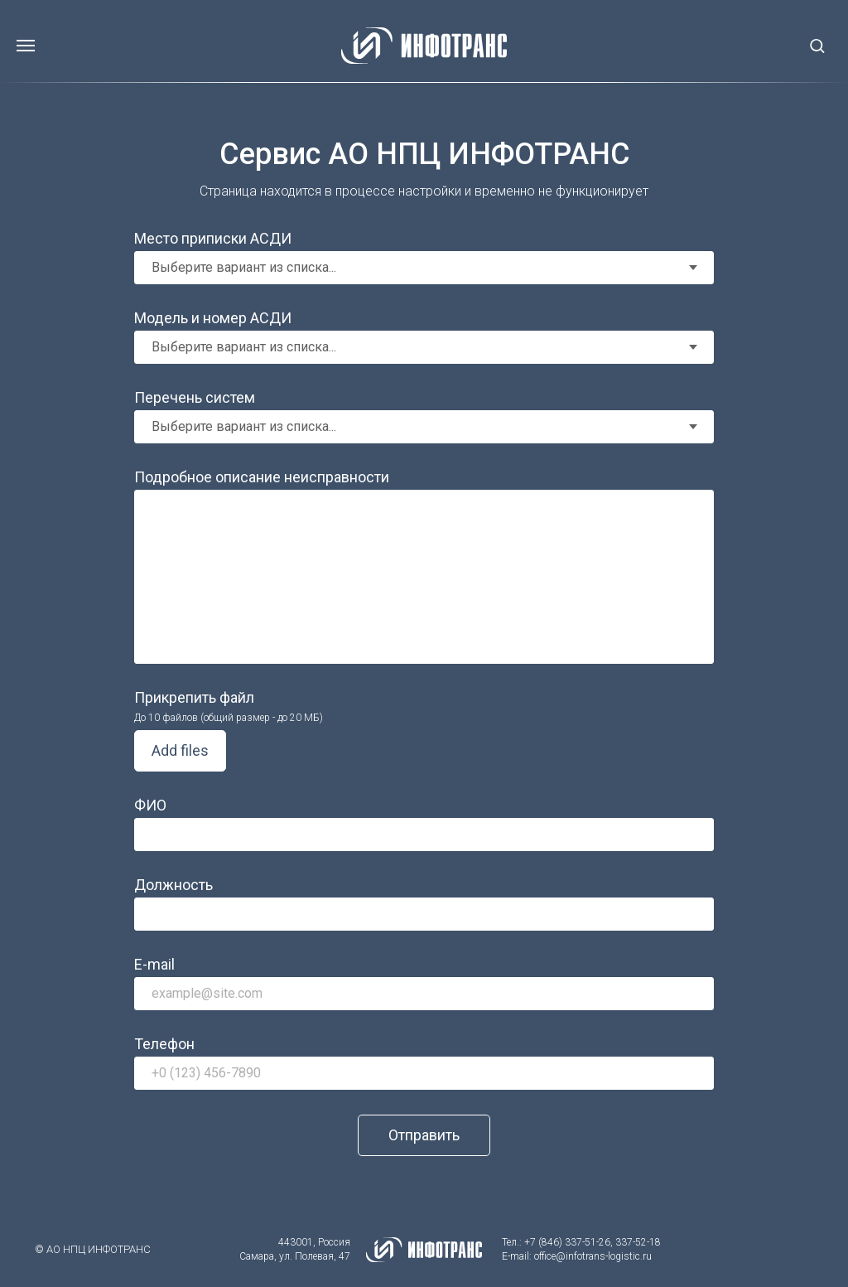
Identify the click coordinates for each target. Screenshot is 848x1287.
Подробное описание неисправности (261, 477)
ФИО (150, 805)
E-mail (154, 964)
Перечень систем (194, 397)
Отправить (424, 1135)
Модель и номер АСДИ (213, 318)
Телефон (164, 1043)
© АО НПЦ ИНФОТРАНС (93, 1249)
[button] (817, 45)
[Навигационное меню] (26, 45)
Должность (173, 884)
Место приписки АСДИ (213, 238)
